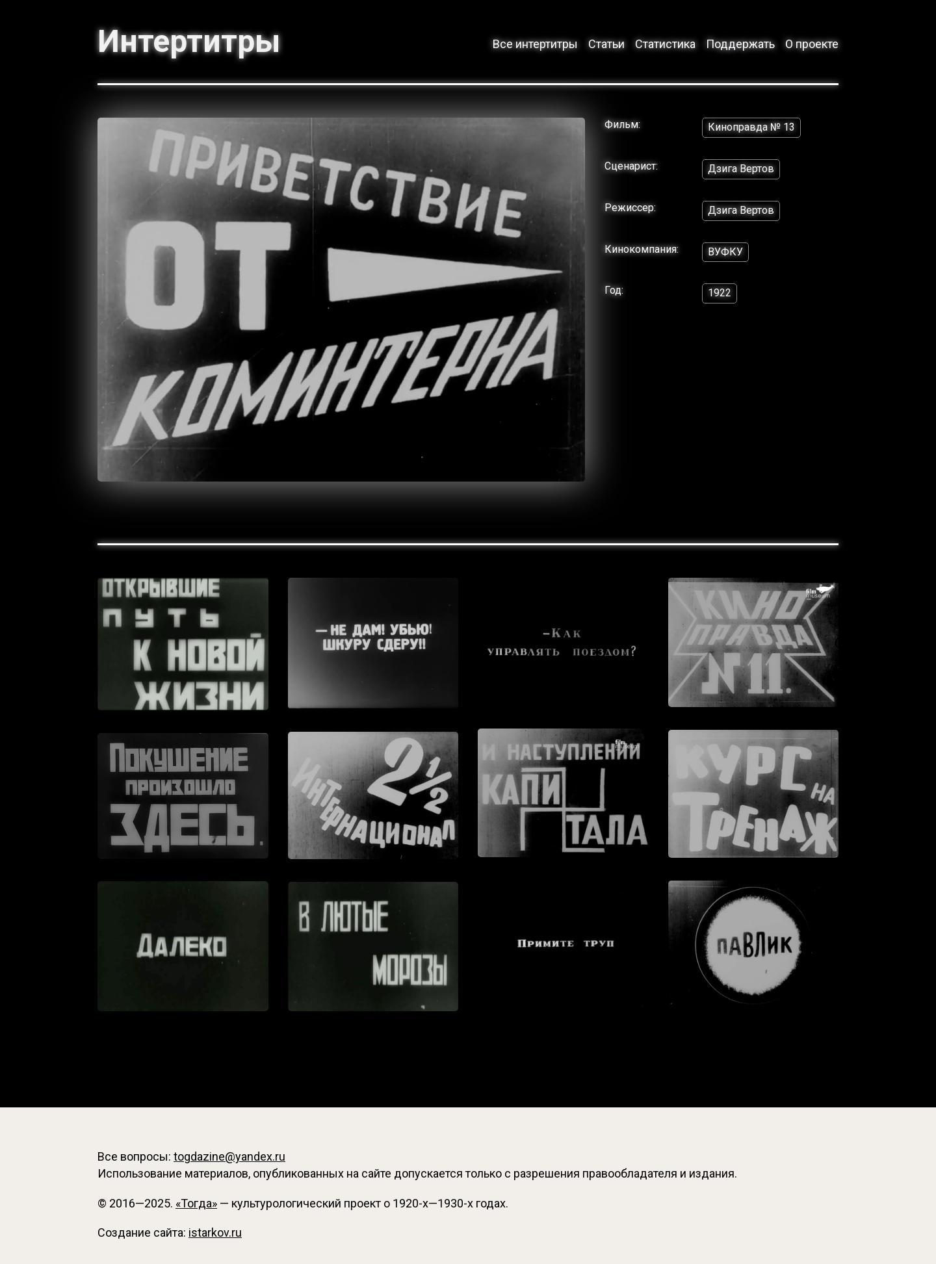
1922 (719, 293)
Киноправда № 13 (751, 127)
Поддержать (740, 44)
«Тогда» (196, 1203)
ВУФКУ (725, 252)
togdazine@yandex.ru (229, 1156)
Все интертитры (535, 44)
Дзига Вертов (741, 168)
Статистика (665, 44)
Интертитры (189, 41)
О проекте (811, 44)
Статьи (606, 44)
